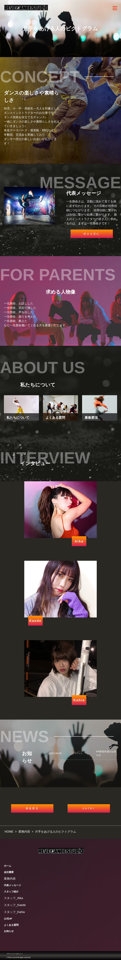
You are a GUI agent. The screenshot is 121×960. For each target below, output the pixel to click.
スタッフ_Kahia (14, 912)
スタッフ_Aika (13, 898)
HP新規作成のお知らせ (106, 753)
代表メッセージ (12, 885)
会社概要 (9, 872)
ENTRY (89, 808)
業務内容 (10, 878)
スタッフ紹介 (11, 891)
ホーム (7, 865)
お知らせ (9, 931)
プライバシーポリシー (15, 954)
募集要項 (32, 808)
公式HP (8, 918)
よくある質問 (11, 925)
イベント (79, 753)
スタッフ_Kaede (15, 905)
